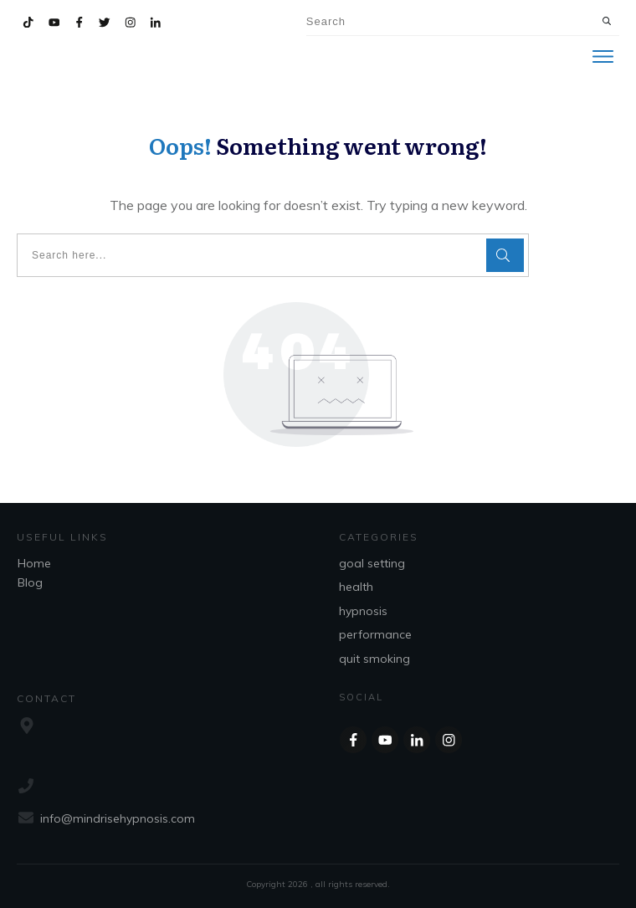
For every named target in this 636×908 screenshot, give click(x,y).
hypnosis (363, 610)
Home (34, 563)
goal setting (372, 563)
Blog (30, 582)
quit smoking (374, 658)
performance (375, 634)
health (356, 586)
